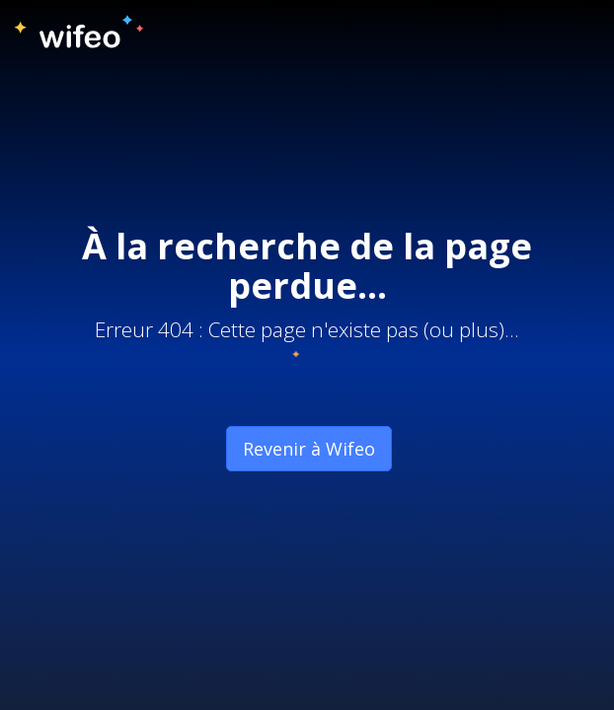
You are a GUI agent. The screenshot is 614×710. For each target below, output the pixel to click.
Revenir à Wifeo (309, 449)
